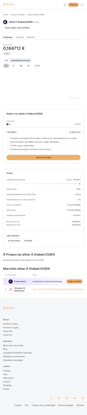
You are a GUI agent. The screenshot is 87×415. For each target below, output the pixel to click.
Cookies (17, 405)
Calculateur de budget (13, 360)
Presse (6, 389)
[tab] (8, 37)
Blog (5, 349)
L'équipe (7, 370)
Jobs (5, 374)
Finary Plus (7, 331)
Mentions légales (65, 405)
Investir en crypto (11, 327)
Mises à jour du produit (13, 345)
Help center (8, 378)
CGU (27, 405)
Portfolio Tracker (10, 324)
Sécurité (80, 405)
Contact (6, 381)
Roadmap (7, 385)
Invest (5, 15)
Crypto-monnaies (18, 15)
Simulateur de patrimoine (14, 356)
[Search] (65, 5)
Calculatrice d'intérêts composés (17, 353)
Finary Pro (7, 335)
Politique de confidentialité (43, 405)
